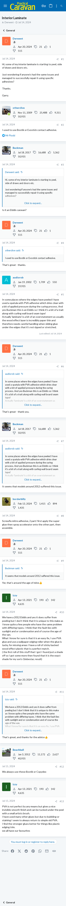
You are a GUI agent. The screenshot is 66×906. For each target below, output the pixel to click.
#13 (62, 801)
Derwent (9, 22)
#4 (62, 243)
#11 (62, 691)
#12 (62, 766)
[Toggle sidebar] (56, 6)
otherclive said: (13, 250)
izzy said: (9, 699)
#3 (62, 164)
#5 (62, 294)
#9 (62, 560)
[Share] (57, 59)
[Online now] (9, 114)
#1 (62, 59)
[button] (5, 6)
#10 (62, 612)
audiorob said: (12, 373)
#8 (62, 515)
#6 (62, 366)
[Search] (61, 6)
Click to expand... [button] (33, 203)
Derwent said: (12, 172)
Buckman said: (12, 568)
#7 (62, 441)
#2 (62, 124)
